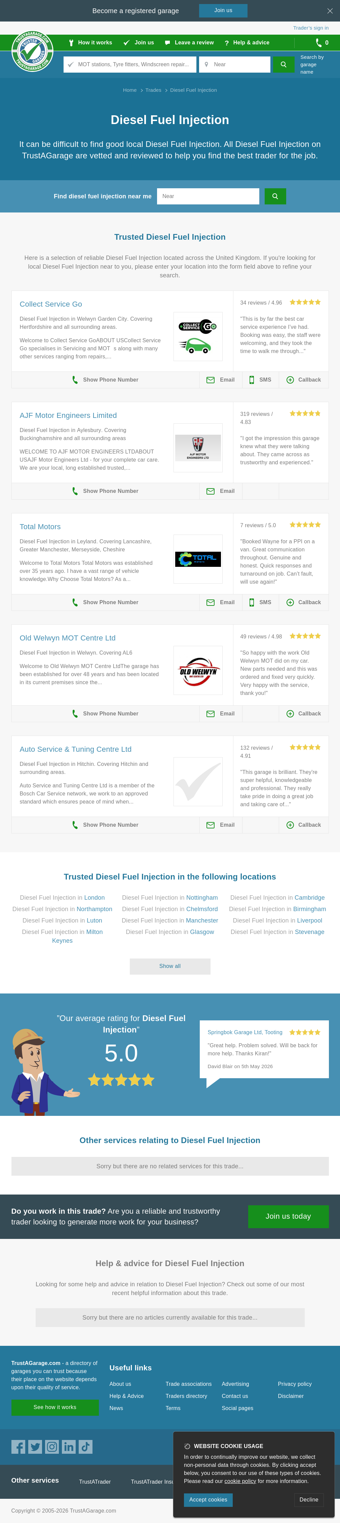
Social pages (238, 1408)
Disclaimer (291, 1396)
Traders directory (186, 1396)
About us (120, 1384)
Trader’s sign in (311, 28)
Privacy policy (295, 1384)
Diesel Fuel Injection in (62, 897)
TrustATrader (95, 1482)
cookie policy (240, 1481)
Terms (173, 1408)
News (116, 1408)
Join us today (288, 1216)
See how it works (55, 1407)
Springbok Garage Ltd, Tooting (245, 1032)
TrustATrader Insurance (160, 1482)
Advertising (235, 1384)
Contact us (235, 1396)
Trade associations (189, 1384)
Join (224, 10)
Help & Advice (127, 1396)
